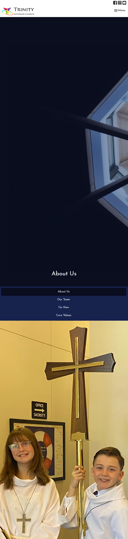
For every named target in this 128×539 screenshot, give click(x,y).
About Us (64, 291)
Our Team (63, 299)
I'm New (63, 307)
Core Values (63, 315)
